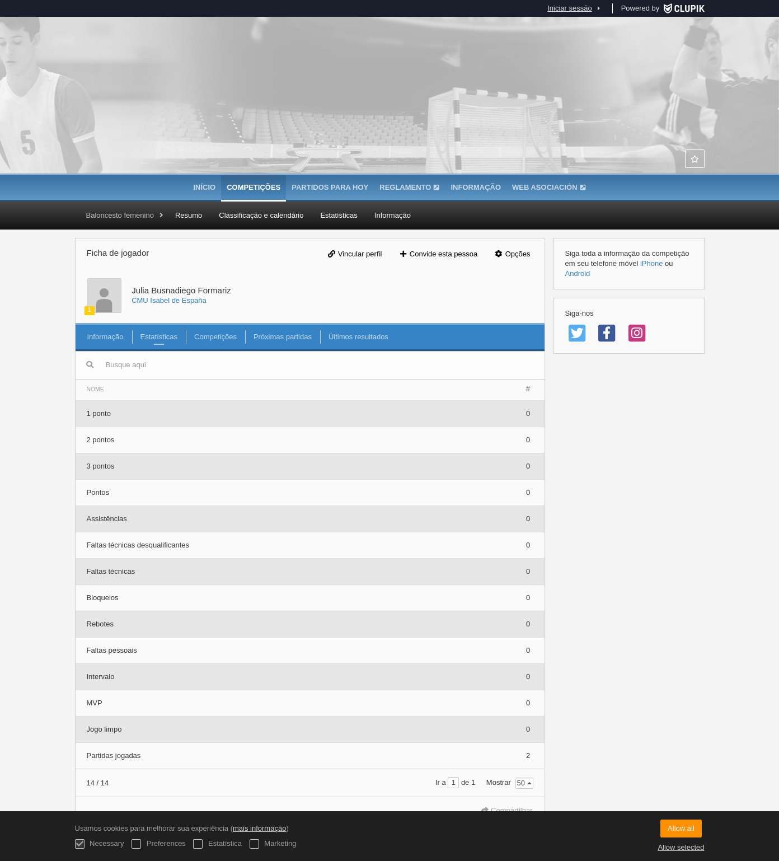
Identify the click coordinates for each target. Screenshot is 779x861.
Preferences (159, 844)
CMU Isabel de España (169, 300)
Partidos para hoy (330, 187)
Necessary (99, 844)
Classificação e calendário (261, 215)
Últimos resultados (358, 337)
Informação (475, 187)
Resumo (188, 215)
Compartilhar (506, 810)
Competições (253, 187)
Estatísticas (338, 215)
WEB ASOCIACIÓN (549, 187)
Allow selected (681, 847)
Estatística (217, 844)
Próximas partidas (283, 337)
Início (204, 187)
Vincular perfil (354, 254)
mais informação (259, 828)
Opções (512, 254)
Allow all (681, 828)
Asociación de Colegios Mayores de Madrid (389, 117)
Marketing (273, 844)
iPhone (651, 263)
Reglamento (409, 187)
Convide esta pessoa (437, 254)
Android (577, 273)
